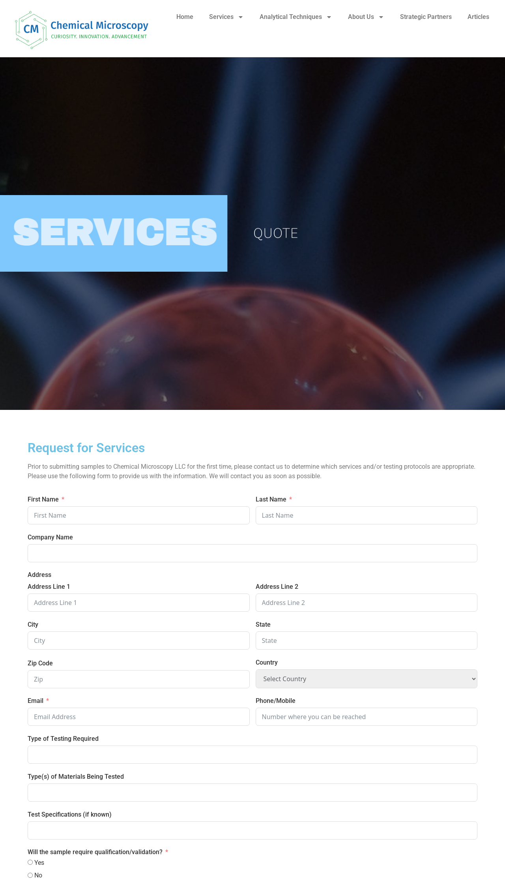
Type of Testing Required (63, 738)
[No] (30, 875)
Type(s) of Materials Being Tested (76, 776)
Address (39, 575)
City (33, 624)
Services (226, 17)
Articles (478, 17)
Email (35, 700)
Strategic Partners (426, 17)
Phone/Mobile (276, 700)
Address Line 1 (49, 586)
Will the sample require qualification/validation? (95, 852)
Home (184, 17)
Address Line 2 (277, 586)
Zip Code (40, 663)
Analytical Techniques (296, 17)
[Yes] (30, 862)
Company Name (50, 537)
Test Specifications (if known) (70, 814)
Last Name (271, 499)
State (263, 624)
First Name (43, 499)
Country (267, 662)
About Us (366, 17)
